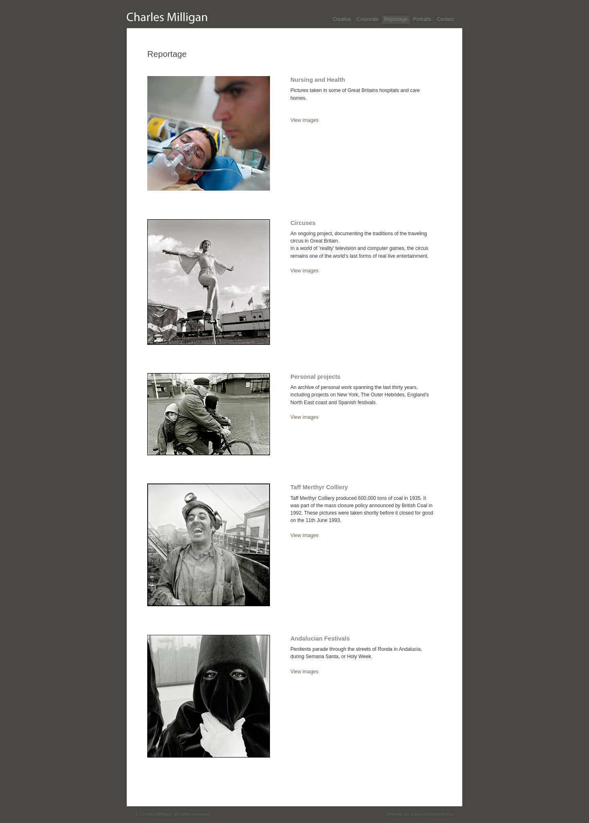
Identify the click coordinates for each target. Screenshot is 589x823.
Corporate (368, 19)
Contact (445, 19)
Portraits (422, 19)
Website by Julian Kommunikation (420, 814)
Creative (342, 19)
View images (304, 120)
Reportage (395, 19)
